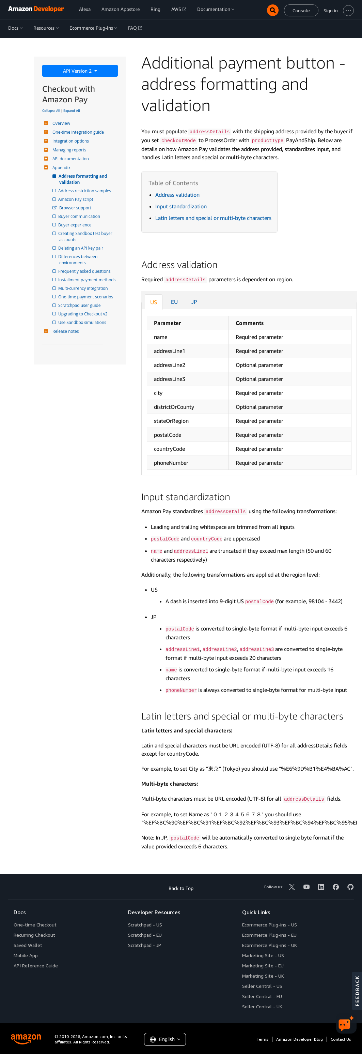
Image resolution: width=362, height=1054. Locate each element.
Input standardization (181, 206)
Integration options (70, 141)
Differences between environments (79, 260)
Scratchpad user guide (80, 305)
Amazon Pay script (76, 199)
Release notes (65, 331)
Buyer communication (79, 216)
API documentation (70, 159)
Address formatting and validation (83, 179)
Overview (60, 123)
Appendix (60, 167)
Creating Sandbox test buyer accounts (86, 236)
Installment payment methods (87, 280)
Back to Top (181, 888)
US (153, 302)
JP (194, 301)
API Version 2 (78, 71)
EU (174, 301)
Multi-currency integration (83, 288)
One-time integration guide (77, 132)
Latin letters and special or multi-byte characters (213, 217)
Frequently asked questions (85, 271)
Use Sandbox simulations (82, 322)
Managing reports (68, 150)
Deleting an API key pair (81, 248)
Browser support (75, 208)
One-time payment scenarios (86, 297)
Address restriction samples (85, 191)
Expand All (71, 110)
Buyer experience (75, 225)
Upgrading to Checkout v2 (83, 314)
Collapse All (51, 110)
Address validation (177, 194)
